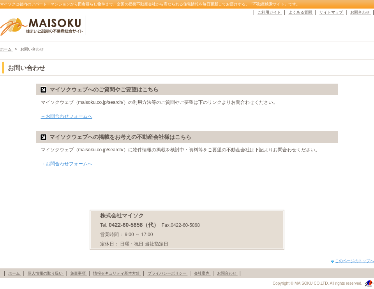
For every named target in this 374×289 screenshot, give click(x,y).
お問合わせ (360, 12)
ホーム (6, 49)
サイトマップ (331, 12)
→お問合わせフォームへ (66, 116)
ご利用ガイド (270, 12)
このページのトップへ (354, 261)
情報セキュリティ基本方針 (117, 273)
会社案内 (202, 273)
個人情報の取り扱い (46, 273)
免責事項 (78, 273)
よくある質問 (301, 12)
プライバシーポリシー (168, 273)
